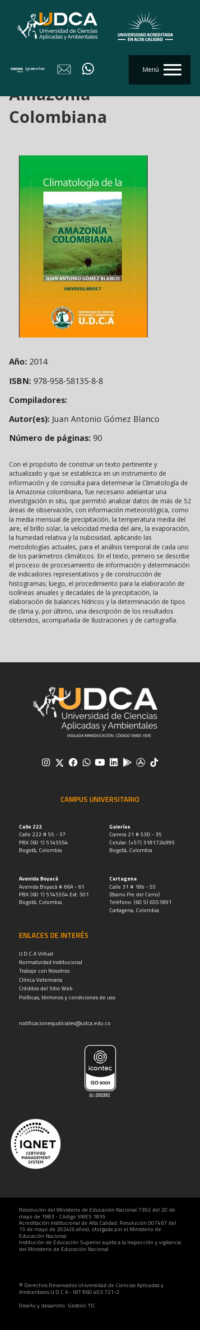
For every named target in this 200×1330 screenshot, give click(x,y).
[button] (160, 69)
